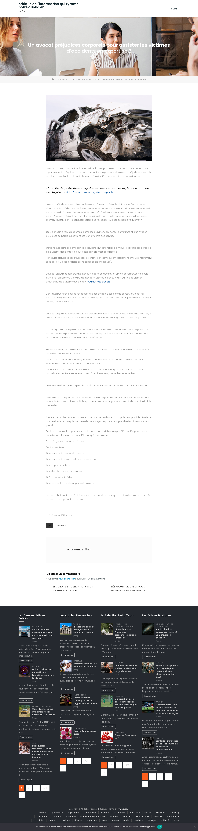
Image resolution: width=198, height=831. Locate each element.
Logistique (92, 821)
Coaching (174, 813)
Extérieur (114, 817)
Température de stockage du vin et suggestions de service (85, 701)
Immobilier (39, 821)
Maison (115, 821)
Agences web (56, 813)
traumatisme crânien (98, 282)
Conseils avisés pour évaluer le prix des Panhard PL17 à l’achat (43, 713)
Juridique (65, 821)
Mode (126, 821)
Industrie (158, 817)
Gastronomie (79, 696)
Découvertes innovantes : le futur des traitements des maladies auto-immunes (42, 752)
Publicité (165, 821)
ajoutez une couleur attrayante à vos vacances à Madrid (83, 630)
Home (174, 9)
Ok (160, 827)
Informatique (173, 817)
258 (45, 788)
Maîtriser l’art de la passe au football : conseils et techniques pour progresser (126, 704)
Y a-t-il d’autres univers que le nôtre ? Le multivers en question (166, 634)
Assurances (121, 733)
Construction (43, 817)
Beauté (148, 813)
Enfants (57, 817)
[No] (194, 826)
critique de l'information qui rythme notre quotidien (48, 6)
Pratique (130, 627)
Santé (35, 744)
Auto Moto (37, 628)
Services (119, 664)
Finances (127, 817)
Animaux (105, 813)
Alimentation (79, 729)
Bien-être (160, 813)
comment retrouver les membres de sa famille (85, 666)
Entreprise (71, 817)
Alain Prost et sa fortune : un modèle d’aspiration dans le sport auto (42, 634)
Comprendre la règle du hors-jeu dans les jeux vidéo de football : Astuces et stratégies (167, 710)
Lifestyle (77, 662)
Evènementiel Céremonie (92, 817)
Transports (63, 526)
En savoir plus (26, 661)
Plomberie (138, 821)
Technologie (162, 627)
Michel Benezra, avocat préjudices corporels (89, 193)
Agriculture (73, 813)
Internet (52, 821)
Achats (35, 707)
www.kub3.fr (123, 809)
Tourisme (77, 625)
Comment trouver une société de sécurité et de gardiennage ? (126, 669)
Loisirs (159, 625)
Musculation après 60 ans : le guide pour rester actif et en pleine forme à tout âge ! (167, 672)
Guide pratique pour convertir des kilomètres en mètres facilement (43, 674)
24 (168, 777)
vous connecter (67, 579)
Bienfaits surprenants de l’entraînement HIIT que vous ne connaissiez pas (167, 746)
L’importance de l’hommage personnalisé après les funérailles (126, 634)
